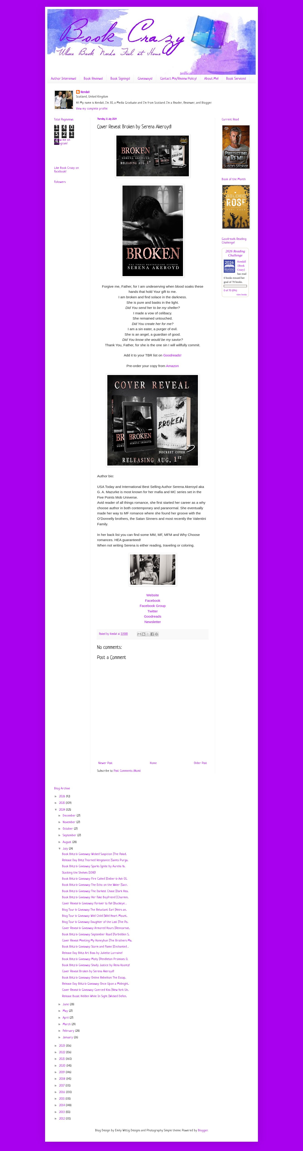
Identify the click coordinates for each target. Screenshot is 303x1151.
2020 (62, 1065)
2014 (62, 1105)
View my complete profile (92, 108)
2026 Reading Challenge (235, 253)
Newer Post (105, 763)
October (68, 829)
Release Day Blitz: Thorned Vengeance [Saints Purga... (95, 860)
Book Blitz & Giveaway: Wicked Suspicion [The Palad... (94, 854)
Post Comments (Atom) (127, 771)
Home (153, 763)
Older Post (200, 763)
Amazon (172, 366)
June (66, 1004)
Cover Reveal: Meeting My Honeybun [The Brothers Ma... (97, 940)
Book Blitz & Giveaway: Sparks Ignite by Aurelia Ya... (93, 866)
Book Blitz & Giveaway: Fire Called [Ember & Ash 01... (94, 879)
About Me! (211, 79)
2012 (62, 1118)
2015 (62, 1099)
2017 (62, 1085)
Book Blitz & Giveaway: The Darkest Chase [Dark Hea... (95, 891)
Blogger (203, 1130)
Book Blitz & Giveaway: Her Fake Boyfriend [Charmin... (95, 897)
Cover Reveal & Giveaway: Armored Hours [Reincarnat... (96, 928)
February (69, 1031)
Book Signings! (120, 79)
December (70, 815)
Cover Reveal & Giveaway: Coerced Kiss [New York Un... (95, 990)
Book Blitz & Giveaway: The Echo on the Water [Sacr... (94, 885)
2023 (62, 1046)
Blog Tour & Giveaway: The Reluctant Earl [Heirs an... (94, 910)
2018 (62, 1079)
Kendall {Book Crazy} (241, 265)
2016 (62, 1092)
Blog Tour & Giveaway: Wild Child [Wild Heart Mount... (94, 916)
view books (241, 294)
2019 (62, 1072)
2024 (62, 810)
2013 (62, 1112)
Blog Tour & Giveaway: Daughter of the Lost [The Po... (95, 922)
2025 (62, 803)
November (69, 822)
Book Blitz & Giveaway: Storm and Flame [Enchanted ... (95, 946)
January (68, 1037)
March (67, 1024)
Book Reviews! (93, 79)
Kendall (85, 92)
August (67, 842)
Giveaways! (145, 79)
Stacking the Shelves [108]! (79, 872)
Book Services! (236, 79)
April (66, 1018)
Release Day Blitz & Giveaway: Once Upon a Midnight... (95, 984)
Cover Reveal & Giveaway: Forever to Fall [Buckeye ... (94, 903)
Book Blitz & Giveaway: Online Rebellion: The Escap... (94, 977)
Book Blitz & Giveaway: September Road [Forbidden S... (95, 934)
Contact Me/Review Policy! (178, 79)
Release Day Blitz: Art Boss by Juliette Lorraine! (92, 953)
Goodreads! (172, 355)
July (66, 848)
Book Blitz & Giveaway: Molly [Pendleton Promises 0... (95, 959)
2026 (62, 796)
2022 (62, 1052)
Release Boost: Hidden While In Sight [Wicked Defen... (94, 996)
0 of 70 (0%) (230, 290)
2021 (62, 1059)
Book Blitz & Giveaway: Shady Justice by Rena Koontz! (96, 965)
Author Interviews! (63, 79)
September (70, 835)
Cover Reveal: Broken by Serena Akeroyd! (88, 971)
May (66, 1011)
